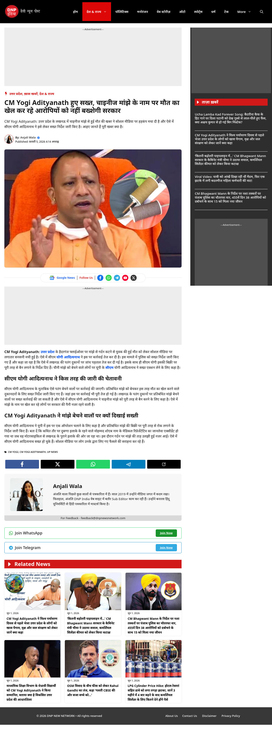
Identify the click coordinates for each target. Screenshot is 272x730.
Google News (66, 278)
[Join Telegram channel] (117, 278)
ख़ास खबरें (31, 93)
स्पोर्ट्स (198, 11)
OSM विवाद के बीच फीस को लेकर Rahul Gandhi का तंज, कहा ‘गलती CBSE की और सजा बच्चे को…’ (92, 690)
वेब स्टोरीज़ (163, 11)
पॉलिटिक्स (122, 11)
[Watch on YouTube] (125, 278)
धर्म (213, 11)
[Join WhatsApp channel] (109, 278)
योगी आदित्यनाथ (68, 357)
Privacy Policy (231, 716)
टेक (226, 11)
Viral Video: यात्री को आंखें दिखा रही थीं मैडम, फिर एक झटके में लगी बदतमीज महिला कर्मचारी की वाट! (230, 178)
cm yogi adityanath (33, 451)
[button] (262, 11)
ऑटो (182, 11)
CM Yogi (13, 451)
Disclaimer (209, 716)
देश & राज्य (99, 11)
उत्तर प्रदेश (15, 93)
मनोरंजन (142, 11)
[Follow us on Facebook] (100, 278)
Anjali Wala (28, 137)
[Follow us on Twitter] (134, 278)
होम (75, 11)
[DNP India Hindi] (22, 11)
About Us (171, 716)
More (246, 11)
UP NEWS (52, 451)
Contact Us (190, 716)
